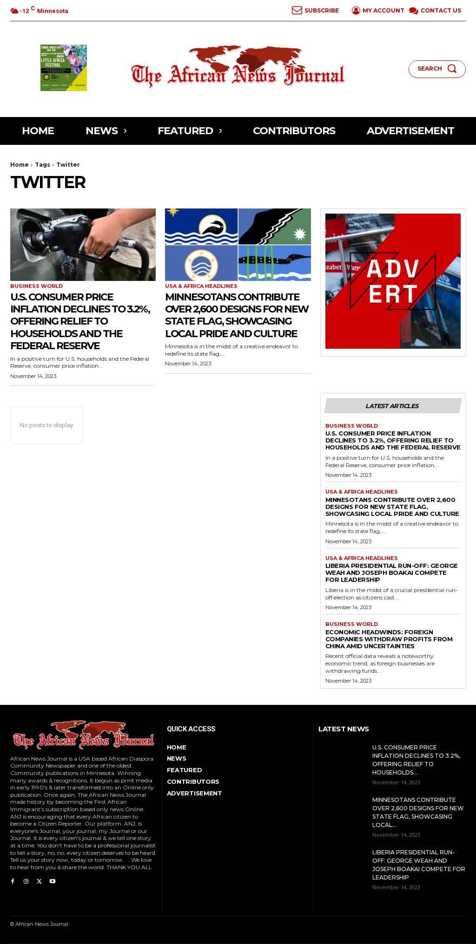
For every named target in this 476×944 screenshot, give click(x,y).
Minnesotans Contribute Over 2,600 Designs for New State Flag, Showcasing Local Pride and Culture (236, 321)
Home (19, 164)
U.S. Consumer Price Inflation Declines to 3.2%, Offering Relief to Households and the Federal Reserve (79, 321)
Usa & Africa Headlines (201, 286)
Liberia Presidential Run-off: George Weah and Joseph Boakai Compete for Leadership (391, 572)
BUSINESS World (36, 286)
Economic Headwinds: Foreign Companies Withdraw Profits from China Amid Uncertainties (389, 639)
